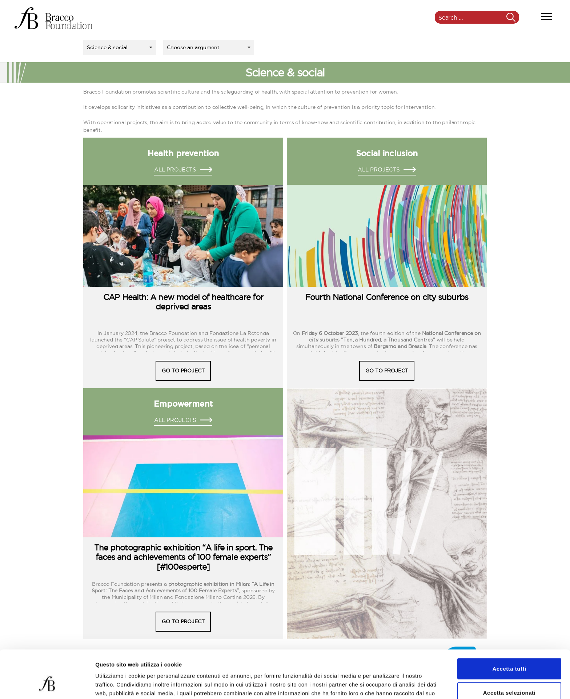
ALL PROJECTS (175, 169)
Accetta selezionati (509, 651)
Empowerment (183, 404)
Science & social (107, 47)
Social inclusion (387, 154)
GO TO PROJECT (183, 371)
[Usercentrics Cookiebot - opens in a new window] (47, 684)
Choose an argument (193, 47)
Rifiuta (509, 675)
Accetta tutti (509, 627)
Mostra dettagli (382, 685)
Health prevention (183, 154)
